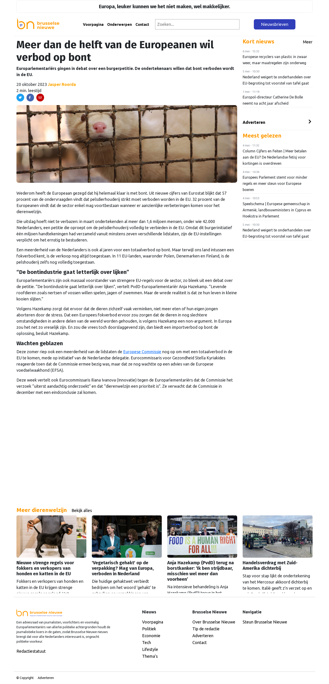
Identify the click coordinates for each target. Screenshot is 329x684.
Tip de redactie (206, 628)
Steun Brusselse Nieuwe (265, 622)
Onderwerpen (119, 24)
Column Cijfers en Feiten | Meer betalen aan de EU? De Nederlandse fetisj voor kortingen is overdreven (275, 157)
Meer (308, 42)
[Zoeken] (247, 24)
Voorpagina (93, 24)
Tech (146, 642)
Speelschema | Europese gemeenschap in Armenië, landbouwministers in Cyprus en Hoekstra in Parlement (277, 210)
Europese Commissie (142, 351)
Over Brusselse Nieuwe (213, 622)
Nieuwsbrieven (274, 24)
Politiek (149, 628)
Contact (142, 24)
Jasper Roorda (62, 84)
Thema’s (150, 656)
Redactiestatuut (31, 651)
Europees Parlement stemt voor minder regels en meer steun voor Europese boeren (275, 183)
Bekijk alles (82, 510)
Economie (151, 635)
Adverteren (254, 122)
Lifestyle (150, 649)
